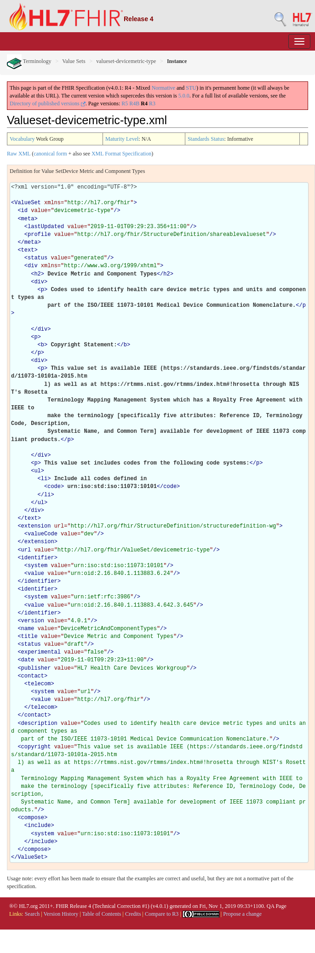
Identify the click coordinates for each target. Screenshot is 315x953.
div (33, 266)
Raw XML (18, 153)
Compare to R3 (161, 914)
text (27, 250)
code (54, 486)
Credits (133, 914)
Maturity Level (121, 139)
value (36, 573)
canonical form (50, 153)
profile (39, 234)
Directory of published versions (48, 103)
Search (32, 914)
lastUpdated (46, 227)
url (26, 550)
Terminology (29, 61)
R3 (152, 103)
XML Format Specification (121, 153)
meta (27, 219)
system (37, 566)
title (29, 636)
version (32, 621)
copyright (36, 747)
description (39, 723)
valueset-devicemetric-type (126, 61)
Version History (61, 914)
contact (32, 676)
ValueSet (27, 203)
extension (36, 526)
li (44, 479)
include (39, 825)
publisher (36, 668)
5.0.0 (183, 95)
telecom (39, 684)
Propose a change (242, 914)
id (24, 210)
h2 (37, 274)
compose (32, 818)
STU (191, 88)
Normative (163, 88)
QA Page (276, 906)
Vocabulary (22, 139)
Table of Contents (101, 914)
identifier (37, 558)
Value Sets (73, 61)
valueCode (42, 534)
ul (37, 471)
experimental (41, 652)
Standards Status (206, 139)
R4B (134, 103)
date (27, 660)
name (27, 629)
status (37, 258)
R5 (124, 103)
